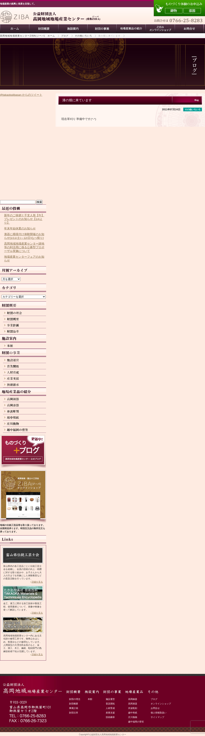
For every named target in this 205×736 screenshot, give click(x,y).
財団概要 (43, 28)
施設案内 (72, 28)
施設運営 (110, 699)
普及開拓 (110, 703)
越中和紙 (132, 712)
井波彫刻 (132, 708)
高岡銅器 (132, 699)
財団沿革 (73, 712)
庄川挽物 (132, 717)
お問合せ (155, 708)
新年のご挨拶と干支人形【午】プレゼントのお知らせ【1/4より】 (24, 219)
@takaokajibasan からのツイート (21, 94)
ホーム (14, 28)
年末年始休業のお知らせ (20, 228)
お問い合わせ (189, 28)
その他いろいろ (83, 35)
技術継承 (110, 717)
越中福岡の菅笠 (136, 721)
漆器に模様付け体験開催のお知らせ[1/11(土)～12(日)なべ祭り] (24, 236)
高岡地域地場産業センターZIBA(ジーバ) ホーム (27, 35)
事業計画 (73, 708)
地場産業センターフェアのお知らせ (24, 258)
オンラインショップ (161, 703)
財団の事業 (101, 28)
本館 (90, 699)
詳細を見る (37, 582)
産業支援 (110, 712)
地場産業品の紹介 (131, 28)
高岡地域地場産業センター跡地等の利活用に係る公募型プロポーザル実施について (24, 247)
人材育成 (110, 708)
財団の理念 (74, 699)
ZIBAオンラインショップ (160, 28)
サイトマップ (157, 717)
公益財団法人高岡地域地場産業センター (107, 734)
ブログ (64, 35)
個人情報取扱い (158, 712)
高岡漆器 (132, 703)
